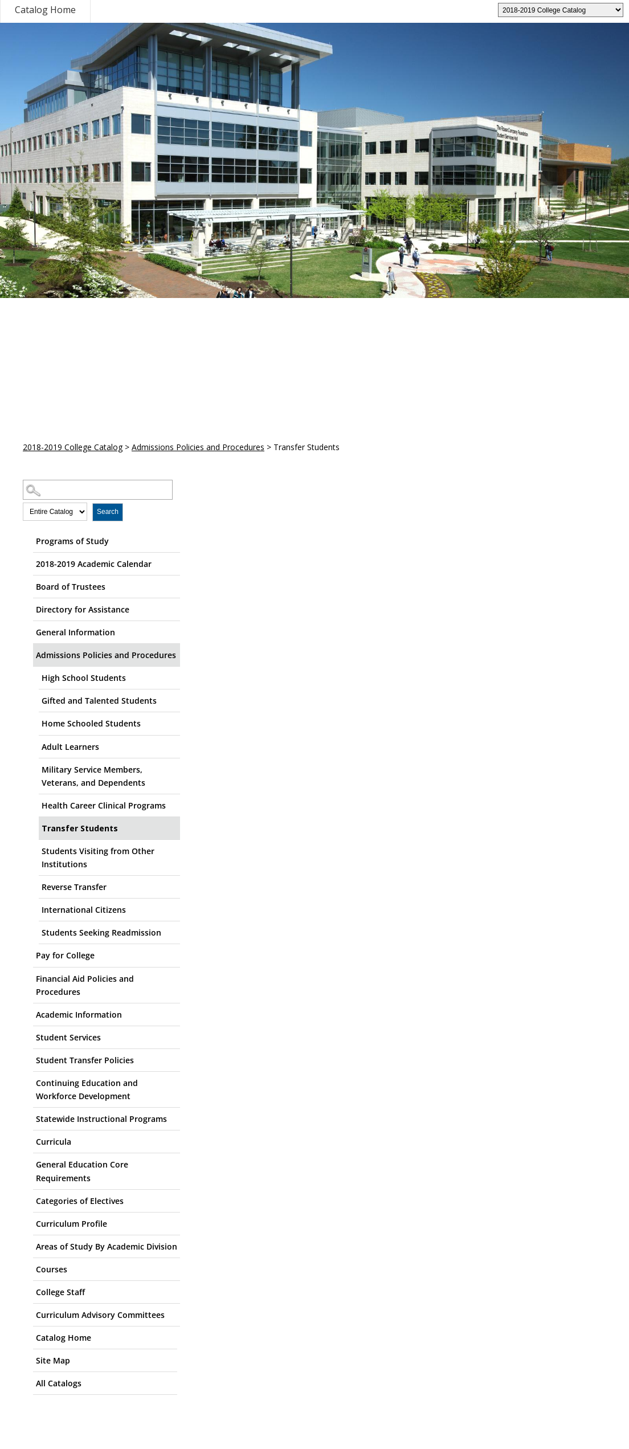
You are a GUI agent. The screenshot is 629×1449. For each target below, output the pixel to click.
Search (108, 512)
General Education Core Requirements (82, 1171)
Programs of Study (72, 541)
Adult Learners (70, 746)
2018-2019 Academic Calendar (94, 563)
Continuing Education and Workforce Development (87, 1089)
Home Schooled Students (91, 723)
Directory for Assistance (82, 609)
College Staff (60, 1292)
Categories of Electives (80, 1200)
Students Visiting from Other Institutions (98, 858)
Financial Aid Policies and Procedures (85, 985)
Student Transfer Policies (85, 1060)
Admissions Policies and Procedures (198, 447)
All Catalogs (58, 1383)
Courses (51, 1269)
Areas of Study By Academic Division (106, 1246)
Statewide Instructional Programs (101, 1118)
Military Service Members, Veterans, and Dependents (93, 776)
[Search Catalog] (98, 490)
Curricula (53, 1141)
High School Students (84, 677)
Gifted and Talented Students (99, 700)
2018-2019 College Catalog (72, 447)
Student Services (68, 1037)
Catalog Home (45, 9)
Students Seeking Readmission (101, 932)
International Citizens (84, 909)
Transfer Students (80, 828)
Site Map (53, 1360)
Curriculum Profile (71, 1223)
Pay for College (65, 955)
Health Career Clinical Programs (104, 805)
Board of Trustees (70, 586)
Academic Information (79, 1014)
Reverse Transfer (74, 886)
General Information (75, 632)
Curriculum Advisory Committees (100, 1314)
